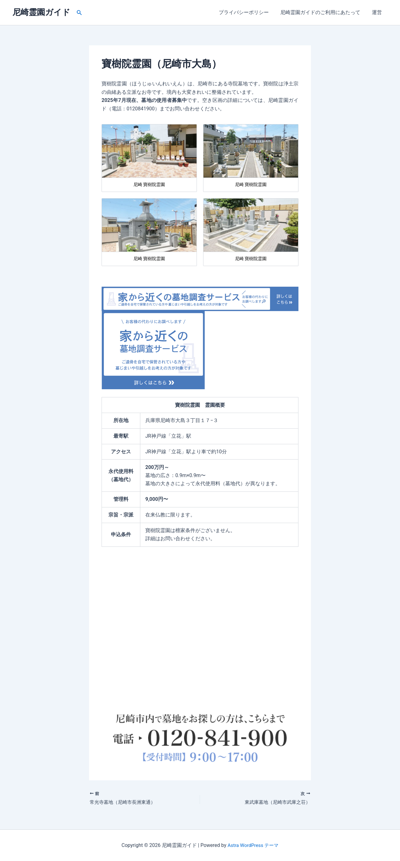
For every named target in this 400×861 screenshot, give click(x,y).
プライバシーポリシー (247, 12)
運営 (377, 12)
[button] (79, 13)
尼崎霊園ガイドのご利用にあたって (322, 12)
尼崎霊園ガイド (41, 12)
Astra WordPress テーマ (253, 845)
